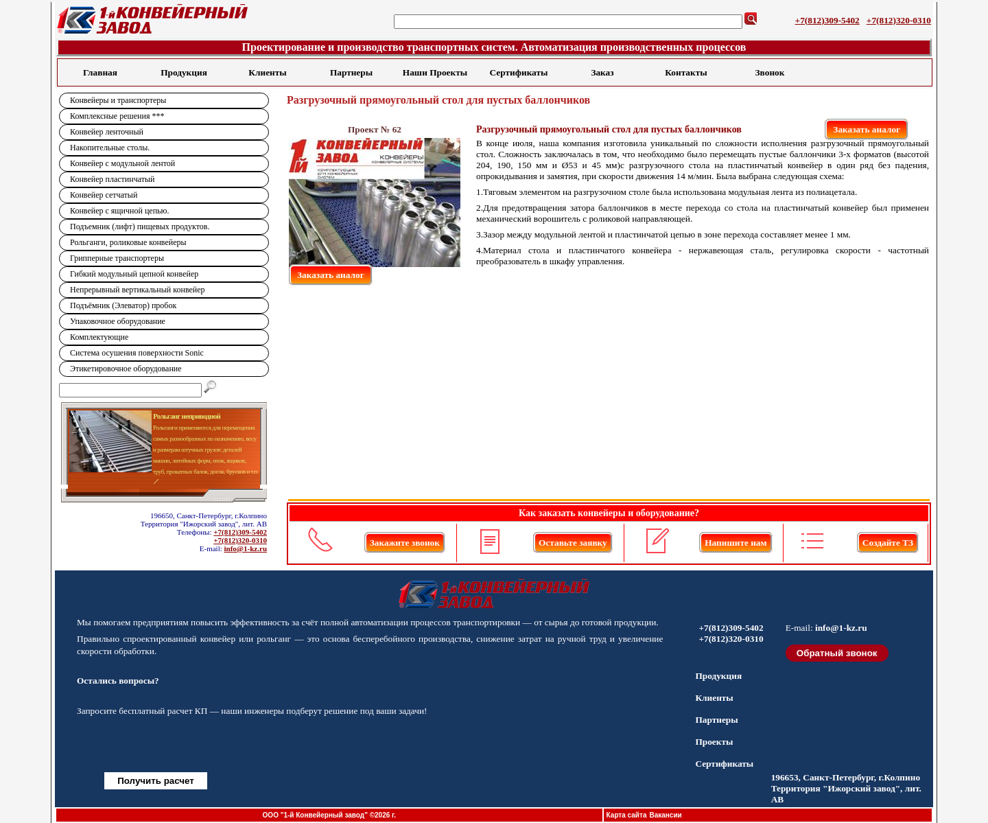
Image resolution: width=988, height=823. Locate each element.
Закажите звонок (405, 542)
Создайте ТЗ (887, 542)
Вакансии (665, 815)
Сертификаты (519, 72)
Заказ (602, 72)
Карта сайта (627, 815)
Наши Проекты (435, 72)
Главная (100, 72)
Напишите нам (735, 542)
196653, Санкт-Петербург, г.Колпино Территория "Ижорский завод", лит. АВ (846, 788)
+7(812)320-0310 (899, 20)
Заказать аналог (866, 129)
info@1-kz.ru (245, 548)
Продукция (184, 72)
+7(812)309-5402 (827, 20)
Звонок (770, 72)
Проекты (714, 742)
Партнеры (351, 72)
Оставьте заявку (573, 542)
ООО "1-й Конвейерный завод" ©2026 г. (329, 815)
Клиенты (267, 72)
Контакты (686, 72)
